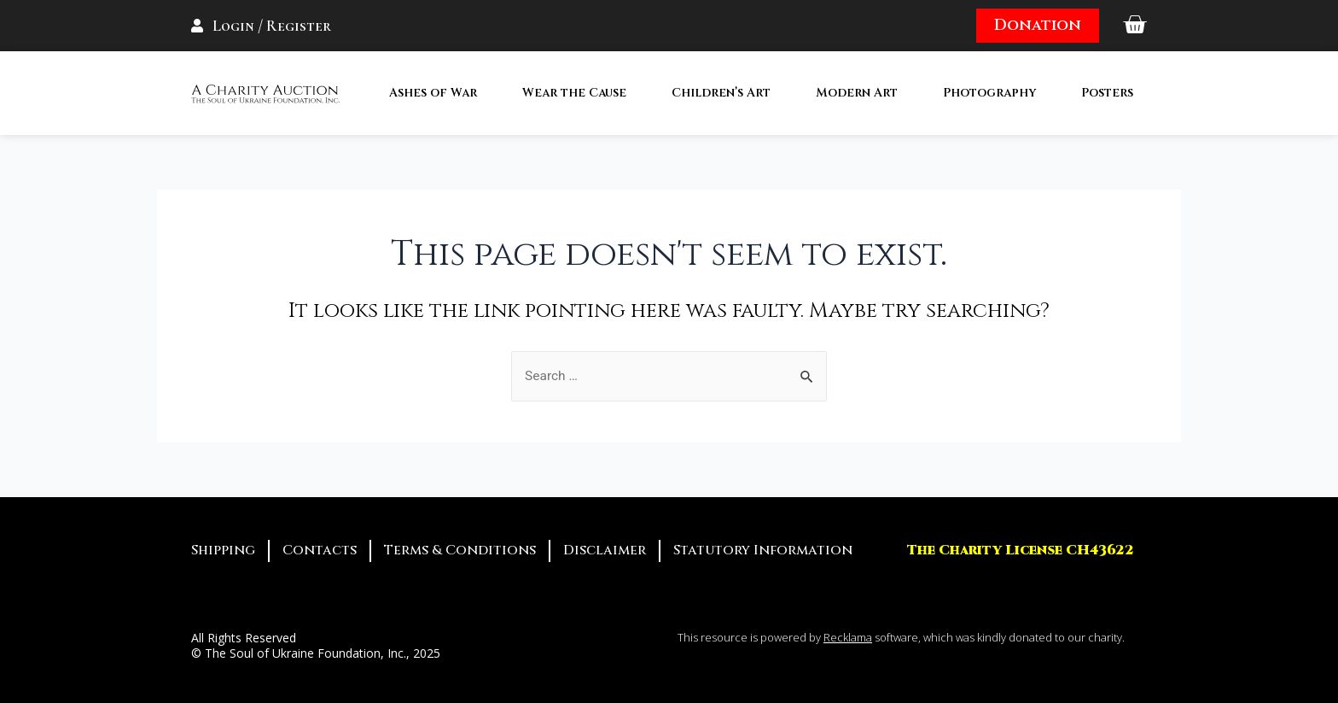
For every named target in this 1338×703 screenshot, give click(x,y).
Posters (1107, 93)
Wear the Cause (574, 93)
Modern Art (857, 93)
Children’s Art (721, 93)
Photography (989, 93)
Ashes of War (433, 93)
